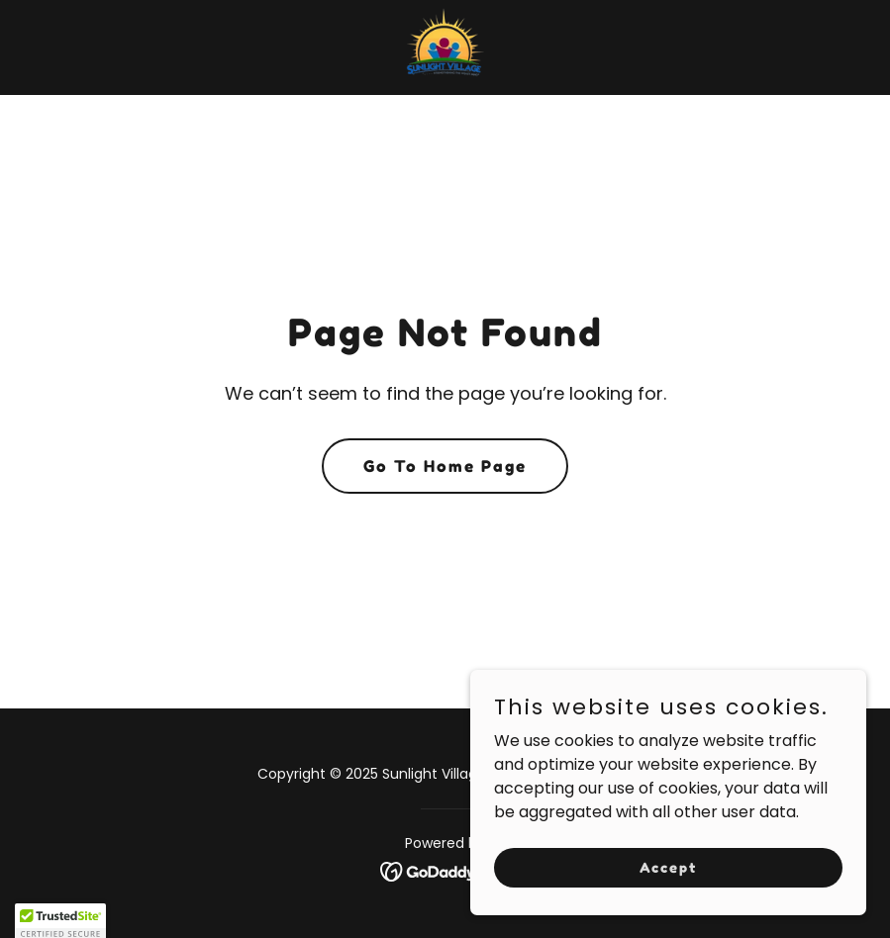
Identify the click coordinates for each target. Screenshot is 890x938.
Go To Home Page (445, 466)
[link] (445, 47)
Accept (668, 867)
